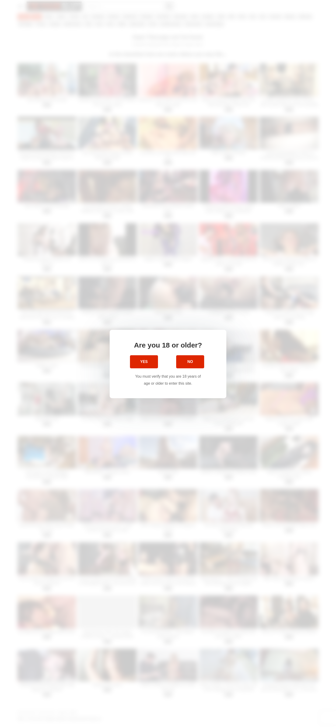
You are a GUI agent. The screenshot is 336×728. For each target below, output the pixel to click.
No (190, 362)
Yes (144, 362)
